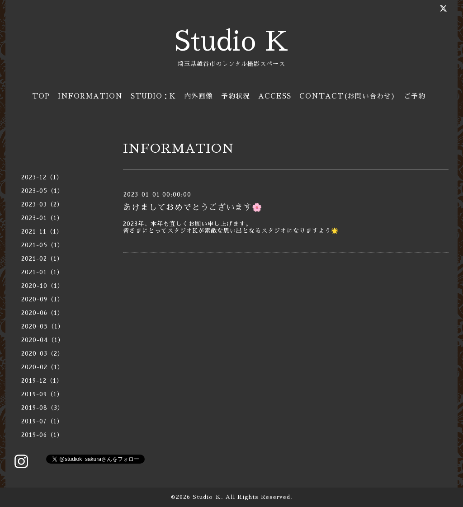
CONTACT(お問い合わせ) (347, 96)
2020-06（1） (42, 313)
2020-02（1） (42, 367)
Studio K (231, 41)
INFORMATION (90, 96)
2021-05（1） (42, 245)
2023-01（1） (42, 218)
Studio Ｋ (207, 497)
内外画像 (198, 96)
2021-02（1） (42, 259)
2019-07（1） (42, 421)
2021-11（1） (42, 232)
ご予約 (414, 96)
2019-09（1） (42, 394)
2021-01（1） (42, 272)
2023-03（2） (42, 204)
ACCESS (274, 96)
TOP (41, 96)
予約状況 (235, 96)
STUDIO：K (153, 96)
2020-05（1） (42, 326)
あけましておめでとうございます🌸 (192, 207)
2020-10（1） (42, 286)
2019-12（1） (42, 381)
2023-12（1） (42, 177)
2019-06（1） (42, 435)
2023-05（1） (42, 191)
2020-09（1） (42, 299)
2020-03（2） (42, 354)
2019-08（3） (42, 408)
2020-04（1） (42, 340)
